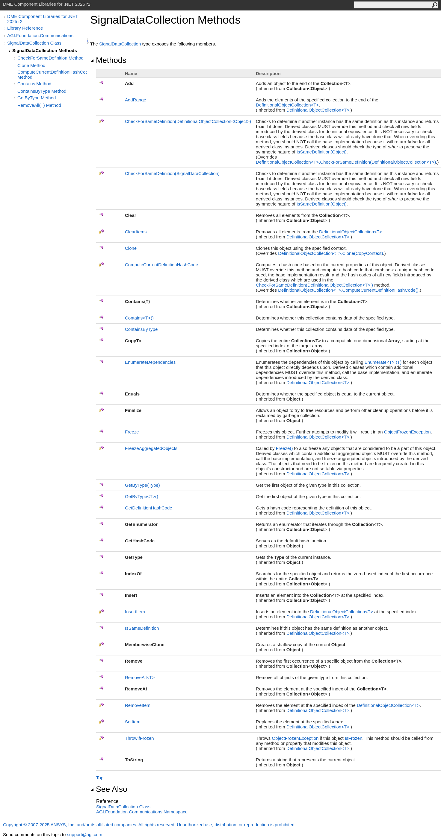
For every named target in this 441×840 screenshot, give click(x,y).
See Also (108, 789)
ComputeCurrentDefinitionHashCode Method (52, 74)
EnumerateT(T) (383, 362)
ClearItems (136, 231)
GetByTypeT (141, 496)
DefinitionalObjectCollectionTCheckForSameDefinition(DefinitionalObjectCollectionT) (346, 162)
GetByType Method (36, 97)
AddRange (135, 99)
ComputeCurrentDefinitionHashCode (161, 264)
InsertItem (135, 611)
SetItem (133, 721)
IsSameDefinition (142, 628)
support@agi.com (84, 834)
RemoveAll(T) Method (39, 105)
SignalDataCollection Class (34, 42)
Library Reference (25, 28)
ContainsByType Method (41, 91)
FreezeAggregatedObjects (151, 448)
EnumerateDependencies (150, 362)
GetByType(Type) (142, 485)
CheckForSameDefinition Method (50, 57)
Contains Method (34, 83)
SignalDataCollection (120, 43)
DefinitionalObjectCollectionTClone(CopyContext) (330, 253)
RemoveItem (137, 705)
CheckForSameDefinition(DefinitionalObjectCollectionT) (314, 284)
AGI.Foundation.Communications (40, 35)
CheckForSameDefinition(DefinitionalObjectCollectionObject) (188, 121)
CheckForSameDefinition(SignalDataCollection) (172, 173)
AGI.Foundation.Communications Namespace (142, 811)
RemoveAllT (140, 677)
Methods (108, 60)
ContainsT (139, 317)
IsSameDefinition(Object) (322, 151)
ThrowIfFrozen (139, 738)
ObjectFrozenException (407, 431)
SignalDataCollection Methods (44, 50)
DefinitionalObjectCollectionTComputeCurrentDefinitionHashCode (348, 290)
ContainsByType (141, 329)
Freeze (132, 431)
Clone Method (31, 65)
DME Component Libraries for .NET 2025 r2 (42, 19)
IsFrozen (353, 738)
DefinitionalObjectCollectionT (287, 104)
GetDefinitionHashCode (148, 507)
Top (99, 777)
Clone (131, 248)
